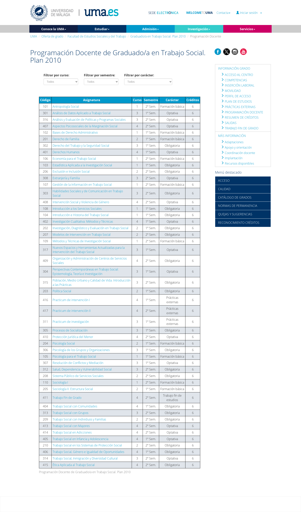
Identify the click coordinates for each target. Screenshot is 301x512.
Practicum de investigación (71, 322)
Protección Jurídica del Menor (73, 337)
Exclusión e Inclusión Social (71, 171)
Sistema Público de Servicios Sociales (78, 376)
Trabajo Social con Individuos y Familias (79, 419)
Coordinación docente (238, 153)
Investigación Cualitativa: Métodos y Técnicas (83, 221)
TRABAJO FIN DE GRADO (239, 128)
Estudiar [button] (102, 29)
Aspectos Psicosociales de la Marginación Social (85, 126)
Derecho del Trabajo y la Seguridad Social (81, 145)
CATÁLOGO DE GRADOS (234, 197)
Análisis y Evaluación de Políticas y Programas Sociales (89, 119)
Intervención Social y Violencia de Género (81, 202)
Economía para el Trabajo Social (74, 159)
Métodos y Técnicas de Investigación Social (82, 241)
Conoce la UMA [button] (53, 29)
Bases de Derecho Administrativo (75, 132)
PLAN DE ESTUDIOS (236, 101)
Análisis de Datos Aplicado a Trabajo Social (82, 113)
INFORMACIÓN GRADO (234, 68)
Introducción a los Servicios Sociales (77, 208)
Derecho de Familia (66, 139)
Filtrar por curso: (56, 75)
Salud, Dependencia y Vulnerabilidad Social (82, 369)
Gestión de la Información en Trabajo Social (82, 184)
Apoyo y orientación (236, 147)
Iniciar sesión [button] (249, 13)
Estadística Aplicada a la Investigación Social (82, 165)
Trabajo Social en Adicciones (72, 432)
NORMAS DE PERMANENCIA (237, 206)
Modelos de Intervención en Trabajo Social (82, 234)
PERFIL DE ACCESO (236, 96)
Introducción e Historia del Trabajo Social (81, 215)
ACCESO (224, 180)
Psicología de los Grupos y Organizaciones (81, 350)
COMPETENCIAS (234, 80)
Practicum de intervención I (71, 300)
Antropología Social (66, 106)
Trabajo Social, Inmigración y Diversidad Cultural (85, 458)
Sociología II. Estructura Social (73, 389)
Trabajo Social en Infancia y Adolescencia (80, 439)
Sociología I (60, 382)
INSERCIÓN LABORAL (237, 85)
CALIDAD (224, 189)
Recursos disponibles (237, 163)
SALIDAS (229, 123)
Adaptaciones (232, 142)
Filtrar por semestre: (99, 75)
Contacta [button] (223, 13)
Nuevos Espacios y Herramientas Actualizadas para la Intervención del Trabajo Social (89, 250)
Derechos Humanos (66, 152)
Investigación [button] (199, 29)
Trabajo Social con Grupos (70, 413)
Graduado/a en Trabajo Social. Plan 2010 (158, 36)
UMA (33, 36)
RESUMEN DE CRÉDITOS (240, 117)
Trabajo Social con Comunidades (75, 406)
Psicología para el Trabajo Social (74, 356)
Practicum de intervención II (72, 311)
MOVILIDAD (231, 91)
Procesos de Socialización (70, 330)
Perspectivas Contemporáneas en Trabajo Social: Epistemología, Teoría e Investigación (86, 271)
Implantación (231, 158)
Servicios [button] (247, 29)
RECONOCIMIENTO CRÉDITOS (238, 223)
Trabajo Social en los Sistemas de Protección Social (87, 445)
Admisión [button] (150, 29)
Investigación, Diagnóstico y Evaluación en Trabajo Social (90, 228)
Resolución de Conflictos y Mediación (78, 363)
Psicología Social (64, 343)
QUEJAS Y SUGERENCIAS (235, 214)
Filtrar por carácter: (139, 75)
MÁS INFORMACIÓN (232, 136)
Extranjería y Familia (66, 178)
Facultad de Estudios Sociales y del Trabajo (97, 36)
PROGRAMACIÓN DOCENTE (242, 112)
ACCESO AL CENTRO (237, 75)
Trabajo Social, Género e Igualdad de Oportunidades (88, 452)
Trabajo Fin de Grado (67, 397)
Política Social (62, 291)
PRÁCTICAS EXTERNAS (238, 107)
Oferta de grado (52, 36)
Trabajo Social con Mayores (71, 426)
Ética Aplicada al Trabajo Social (74, 465)
